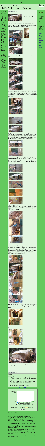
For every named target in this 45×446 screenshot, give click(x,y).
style (40, 43)
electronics (40, 36)
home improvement (41, 37)
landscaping (41, 39)
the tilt (40, 44)
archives (40, 33)
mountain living (41, 40)
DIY (24, 19)
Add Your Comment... (22, 387)
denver (40, 35)
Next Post (9, 11)
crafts (40, 34)
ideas (40, 38)
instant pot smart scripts (41, 48)
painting (40, 42)
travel (40, 45)
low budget (26, 19)
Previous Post (13, 11)
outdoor (29, 19)
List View (17, 11)
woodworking (41, 46)
